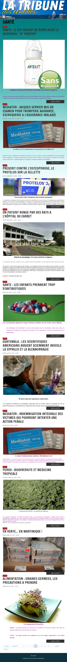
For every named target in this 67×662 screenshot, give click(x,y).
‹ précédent (14, 646)
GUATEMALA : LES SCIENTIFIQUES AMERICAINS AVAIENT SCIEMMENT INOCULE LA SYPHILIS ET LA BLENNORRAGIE (32, 345)
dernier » (6, 649)
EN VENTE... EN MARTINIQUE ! (22, 531)
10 (45, 646)
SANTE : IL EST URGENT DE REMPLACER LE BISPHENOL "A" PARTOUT (31, 32)
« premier (6, 646)
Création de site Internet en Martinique (33, 658)
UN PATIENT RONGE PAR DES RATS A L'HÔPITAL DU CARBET (27, 214)
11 (48, 646)
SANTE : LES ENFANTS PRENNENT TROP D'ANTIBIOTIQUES (29, 286)
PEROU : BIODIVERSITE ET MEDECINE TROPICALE (27, 472)
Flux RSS (33, 655)
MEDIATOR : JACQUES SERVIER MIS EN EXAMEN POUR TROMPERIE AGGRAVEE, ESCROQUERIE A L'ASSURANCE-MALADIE (29, 111)
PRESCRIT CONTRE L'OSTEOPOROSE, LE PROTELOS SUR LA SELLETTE (28, 170)
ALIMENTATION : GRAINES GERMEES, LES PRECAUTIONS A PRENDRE (30, 580)
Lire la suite (55, 101)
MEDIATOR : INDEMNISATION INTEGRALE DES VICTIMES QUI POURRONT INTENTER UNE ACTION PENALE (33, 417)
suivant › (57, 646)
